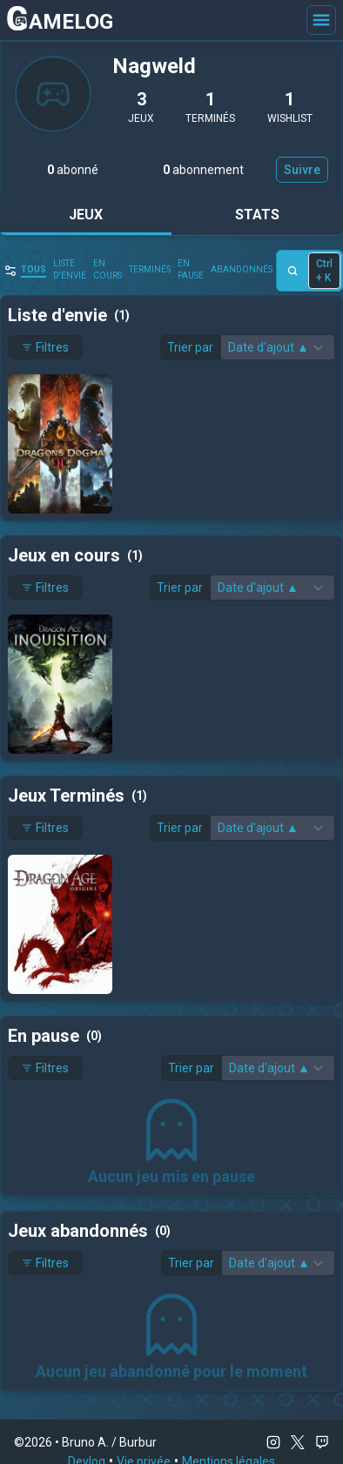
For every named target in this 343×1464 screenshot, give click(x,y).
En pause (191, 269)
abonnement (203, 170)
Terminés (150, 269)
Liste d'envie (69, 269)
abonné (72, 170)
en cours (107, 269)
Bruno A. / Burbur (109, 1442)
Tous (33, 269)
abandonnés (241, 269)
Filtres (45, 347)
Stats (257, 214)
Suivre (302, 170)
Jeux (86, 214)
